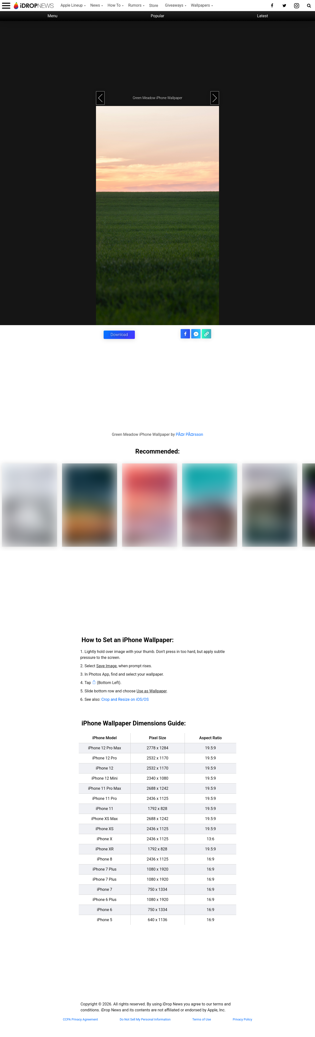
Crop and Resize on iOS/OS (125, 699)
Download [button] (119, 334)
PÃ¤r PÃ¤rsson (189, 434)
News (95, 5)
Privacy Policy (242, 1019)
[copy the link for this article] (206, 333)
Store (153, 5)
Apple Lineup (72, 5)
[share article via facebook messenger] (196, 333)
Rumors (135, 5)
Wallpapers (200, 5)
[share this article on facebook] (186, 333)
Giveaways (174, 5)
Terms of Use (201, 1019)
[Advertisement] (157, 55)
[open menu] (6, 5)
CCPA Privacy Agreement (80, 1019)
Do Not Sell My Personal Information (145, 1019)
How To (114, 5)
